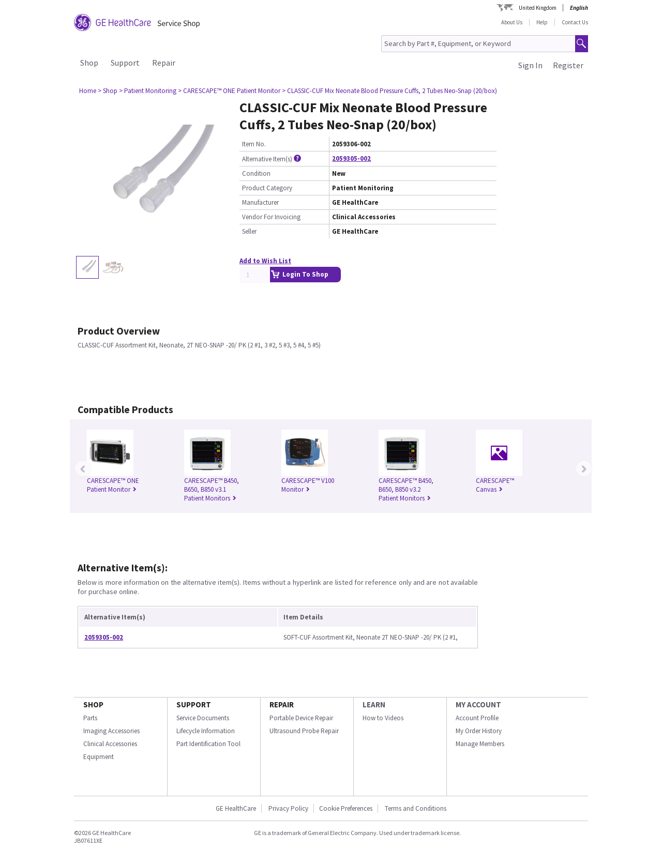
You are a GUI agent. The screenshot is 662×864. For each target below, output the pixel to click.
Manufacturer (260, 202)
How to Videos (383, 718)
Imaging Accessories (111, 730)
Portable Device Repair (301, 718)
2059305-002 (351, 158)
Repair (163, 62)
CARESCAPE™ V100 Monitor (307, 485)
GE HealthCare (236, 808)
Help (542, 22)
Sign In (530, 65)
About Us (511, 22)
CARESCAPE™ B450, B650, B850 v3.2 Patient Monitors (406, 489)
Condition (256, 173)
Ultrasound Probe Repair (304, 730)
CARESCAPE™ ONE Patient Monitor (113, 485)
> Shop (107, 90)
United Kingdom (537, 7)
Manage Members (480, 743)
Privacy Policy (287, 808)
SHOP (93, 704)
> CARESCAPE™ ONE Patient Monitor (229, 90)
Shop (89, 62)
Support (125, 62)
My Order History (479, 730)
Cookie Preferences (345, 808)
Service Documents (202, 718)
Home (87, 90)
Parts (90, 718)
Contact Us (575, 22)
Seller (249, 231)
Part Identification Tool (208, 743)
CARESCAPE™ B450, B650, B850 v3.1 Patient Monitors (211, 489)
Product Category (267, 188)
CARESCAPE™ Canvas (495, 485)
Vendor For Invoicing (271, 217)
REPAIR (281, 704)
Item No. (254, 144)
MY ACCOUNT (478, 704)
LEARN (374, 704)
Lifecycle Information (205, 730)
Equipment (98, 756)
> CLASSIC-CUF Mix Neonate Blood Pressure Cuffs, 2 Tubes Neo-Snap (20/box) (389, 90)
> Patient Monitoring (147, 90)
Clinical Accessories (110, 743)
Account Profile (477, 718)
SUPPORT (193, 704)
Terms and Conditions (415, 808)
